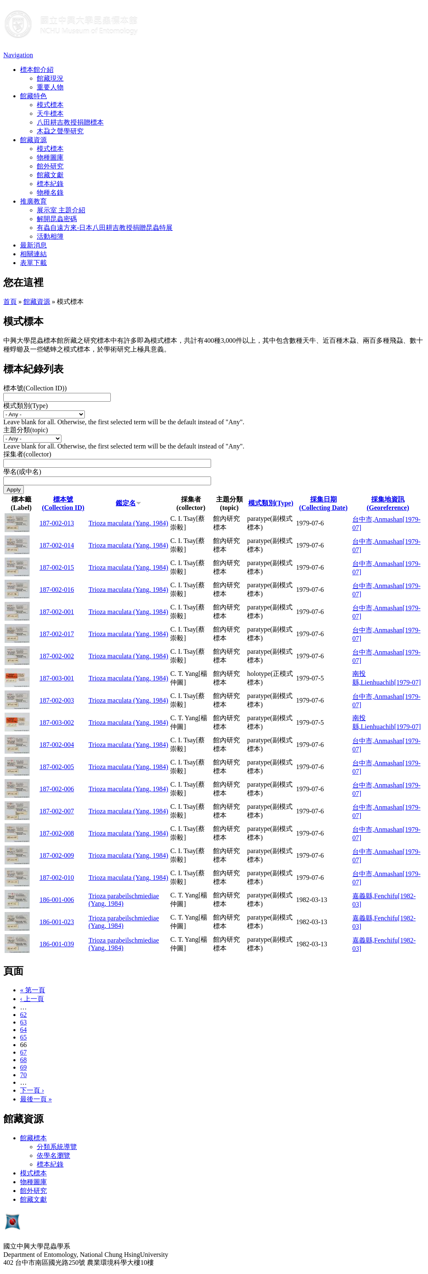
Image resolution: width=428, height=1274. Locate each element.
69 (23, 1067)
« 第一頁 (32, 990)
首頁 (10, 301)
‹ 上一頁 (32, 998)
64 (23, 1029)
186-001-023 (56, 921)
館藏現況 (50, 78)
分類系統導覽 (57, 1146)
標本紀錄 (50, 183)
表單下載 (33, 262)
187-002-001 (56, 611)
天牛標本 (50, 113)
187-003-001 (56, 678)
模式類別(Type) (25, 405)
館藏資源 (33, 139)
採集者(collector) (27, 454)
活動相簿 (50, 236)
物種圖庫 (50, 157)
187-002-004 (56, 744)
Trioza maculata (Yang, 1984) (128, 523)
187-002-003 (56, 700)
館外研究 (50, 166)
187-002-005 (56, 766)
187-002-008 (56, 833)
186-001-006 (56, 899)
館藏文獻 (50, 174)
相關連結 (33, 253)
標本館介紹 (37, 69)
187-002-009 (56, 855)
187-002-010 (56, 877)
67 (23, 1052)
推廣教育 (33, 201)
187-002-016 (56, 589)
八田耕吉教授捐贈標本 (70, 122)
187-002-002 (56, 656)
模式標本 (50, 104)
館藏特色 (33, 95)
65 (23, 1037)
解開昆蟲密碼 (57, 218)
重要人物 (50, 87)
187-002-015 (56, 567)
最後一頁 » (36, 1099)
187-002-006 (56, 788)
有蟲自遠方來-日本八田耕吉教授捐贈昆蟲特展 (105, 227)
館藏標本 (33, 1138)
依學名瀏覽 (53, 1155)
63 (23, 1022)
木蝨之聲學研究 (60, 131)
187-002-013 (56, 523)
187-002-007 (56, 811)
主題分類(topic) (25, 429)
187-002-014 (56, 545)
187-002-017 (56, 633)
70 (23, 1074)
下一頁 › (32, 1090)
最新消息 (33, 245)
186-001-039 (56, 944)
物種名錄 (50, 192)
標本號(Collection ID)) (35, 388)
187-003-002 (56, 722)
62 (23, 1014)
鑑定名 (128, 503)
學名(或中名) (22, 471)
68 (23, 1059)
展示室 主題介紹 (61, 210)
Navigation (18, 55)
